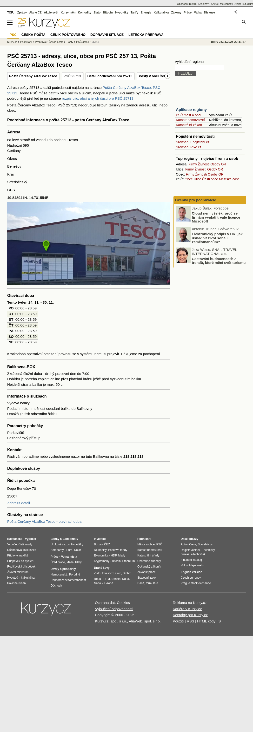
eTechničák (198, 554)
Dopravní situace (107, 35)
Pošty (70, 41)
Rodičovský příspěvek (21, 566)
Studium (248, 3)
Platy (78, 562)
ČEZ (107, 544)
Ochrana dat (105, 603)
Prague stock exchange (196, 583)
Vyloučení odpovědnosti (114, 609)
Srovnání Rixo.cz (188, 147)
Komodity (84, 12)
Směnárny (57, 550)
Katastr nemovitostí (190, 120)
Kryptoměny (101, 561)
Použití (178, 621)
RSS (190, 621)
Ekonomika (101, 555)
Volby (184, 565)
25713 (95, 41)
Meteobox (226, 3)
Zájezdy (204, 3)
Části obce (210, 179)
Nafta (125, 579)
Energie (146, 12)
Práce (188, 12)
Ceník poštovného (68, 35)
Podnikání (26, 41)
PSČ (13, 35)
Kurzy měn (68, 12)
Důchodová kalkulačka (21, 550)
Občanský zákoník (149, 566)
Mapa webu (196, 565)
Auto (184, 544)
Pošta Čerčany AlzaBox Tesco (33, 76)
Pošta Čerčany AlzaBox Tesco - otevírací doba (44, 521)
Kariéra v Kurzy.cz (187, 609)
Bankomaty (70, 539)
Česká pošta (56, 41)
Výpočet (30, 539)
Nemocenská (59, 574)
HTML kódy (206, 621)
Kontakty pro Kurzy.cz (190, 615)
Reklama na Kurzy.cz (190, 603)
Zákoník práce (146, 572)
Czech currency (191, 577)
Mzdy (121, 555)
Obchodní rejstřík (187, 3)
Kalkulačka (161, 12)
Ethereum (128, 561)
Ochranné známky (149, 561)
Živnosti (203, 164)
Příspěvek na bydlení (20, 561)
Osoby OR (218, 164)
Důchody (56, 585)
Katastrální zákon (189, 125)
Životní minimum (17, 572)
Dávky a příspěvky (63, 569)
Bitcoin (108, 12)
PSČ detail (82, 41)
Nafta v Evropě (103, 583)
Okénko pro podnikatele (195, 200)
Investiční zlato (111, 573)
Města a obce (146, 544)
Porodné (74, 574)
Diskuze (209, 12)
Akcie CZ (35, 12)
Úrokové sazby (60, 544)
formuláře (152, 583)
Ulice (197, 179)
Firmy (192, 164)
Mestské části (229, 179)
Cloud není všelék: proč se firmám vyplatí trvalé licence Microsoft (216, 217)
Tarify (134, 12)
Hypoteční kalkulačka (20, 577)
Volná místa (69, 556)
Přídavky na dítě (17, 555)
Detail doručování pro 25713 (110, 76)
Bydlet (237, 3)
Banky (55, 539)
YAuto (214, 3)
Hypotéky (121, 12)
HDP (114, 555)
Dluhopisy (100, 550)
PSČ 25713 (72, 76)
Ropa (97, 579)
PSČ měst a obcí (188, 115)
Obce (189, 179)
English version (191, 572)
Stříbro (127, 573)
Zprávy (22, 12)
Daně (140, 583)
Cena (192, 544)
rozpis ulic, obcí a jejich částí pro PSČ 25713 (97, 98)
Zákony (176, 12)
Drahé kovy (102, 567)
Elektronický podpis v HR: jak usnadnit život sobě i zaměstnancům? (217, 238)
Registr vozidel (190, 550)
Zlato (97, 12)
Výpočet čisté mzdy (19, 544)
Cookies (123, 603)
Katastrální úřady (148, 555)
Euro (69, 550)
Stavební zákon (147, 577)
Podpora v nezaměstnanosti (69, 580)
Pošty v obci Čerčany (156, 76)
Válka (197, 12)
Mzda (70, 562)
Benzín (116, 579)
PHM (106, 579)
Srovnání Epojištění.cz (192, 142)
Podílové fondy (117, 550)
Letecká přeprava (146, 35)
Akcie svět (51, 12)
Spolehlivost (205, 544)
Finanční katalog (191, 560)
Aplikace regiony (191, 110)
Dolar (77, 550)
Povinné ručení (17, 583)
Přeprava (40, 41)
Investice (100, 539)
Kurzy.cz (12, 41)
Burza (97, 544)
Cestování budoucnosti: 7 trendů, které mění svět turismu (219, 260)
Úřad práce (58, 562)
